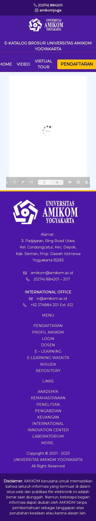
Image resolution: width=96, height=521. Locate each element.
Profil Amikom (48, 332)
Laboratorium (48, 436)
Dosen (48, 345)
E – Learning (48, 351)
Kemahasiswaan (48, 398)
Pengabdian (48, 411)
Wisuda (48, 364)
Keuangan (48, 417)
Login (48, 338)
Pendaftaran (77, 64)
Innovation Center (48, 430)
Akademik (48, 391)
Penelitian (48, 404)
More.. (48, 443)
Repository (48, 370)
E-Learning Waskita (48, 357)
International (48, 423)
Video (23, 64)
